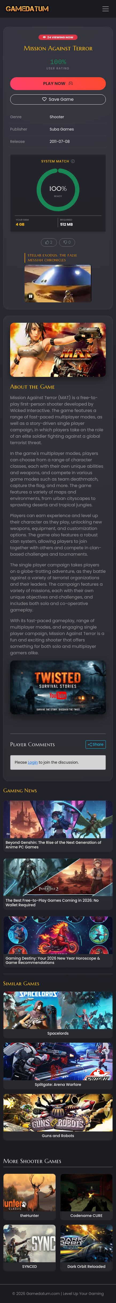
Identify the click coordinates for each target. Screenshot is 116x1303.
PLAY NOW (58, 83)
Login (33, 762)
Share (95, 744)
